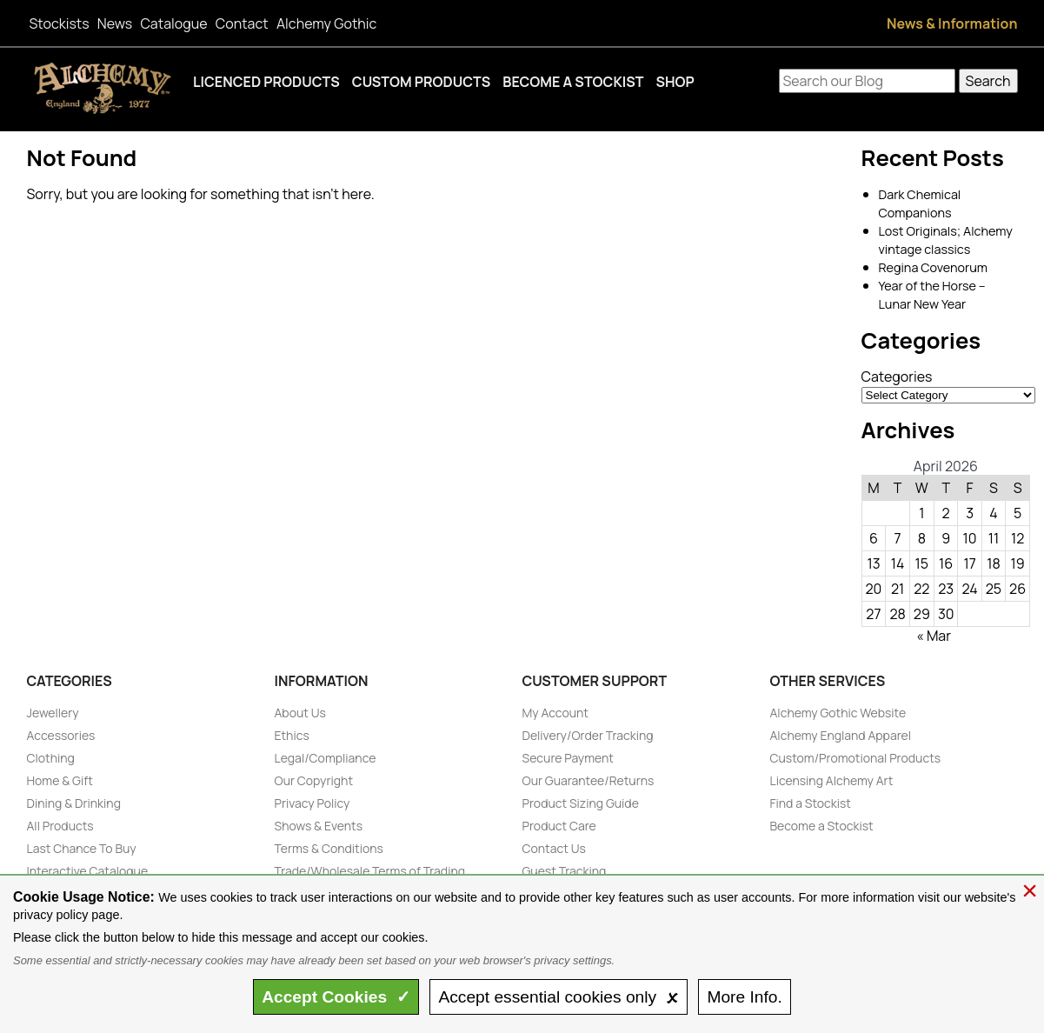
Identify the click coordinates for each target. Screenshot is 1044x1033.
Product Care (559, 825)
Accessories (61, 735)
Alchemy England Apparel (841, 735)
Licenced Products (266, 81)
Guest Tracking (564, 871)
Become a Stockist (572, 81)
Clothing (51, 758)
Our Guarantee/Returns (588, 780)
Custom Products (421, 81)
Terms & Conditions (329, 848)
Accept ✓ (336, 997)
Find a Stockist (810, 803)
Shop (674, 81)
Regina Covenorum (933, 267)
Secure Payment (568, 758)
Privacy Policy (312, 803)
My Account (555, 712)
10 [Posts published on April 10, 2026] (970, 538)
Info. (744, 997)
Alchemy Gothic (326, 23)
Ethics (292, 735)
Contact (242, 23)
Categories (897, 376)
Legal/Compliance (325, 758)
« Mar (933, 635)
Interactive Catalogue (88, 871)
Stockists (60, 23)
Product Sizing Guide (580, 803)
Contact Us (554, 848)
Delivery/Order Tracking (588, 735)
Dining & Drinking (74, 803)
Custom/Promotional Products (855, 758)
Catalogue (173, 23)
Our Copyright (314, 780)
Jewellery (53, 712)
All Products (60, 825)
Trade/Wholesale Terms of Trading (370, 871)
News (114, 23)
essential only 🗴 (558, 997)
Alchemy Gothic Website (838, 712)
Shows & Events (319, 825)
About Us (300, 712)
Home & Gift (60, 780)
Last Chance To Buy (81, 848)
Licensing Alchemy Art (832, 780)
